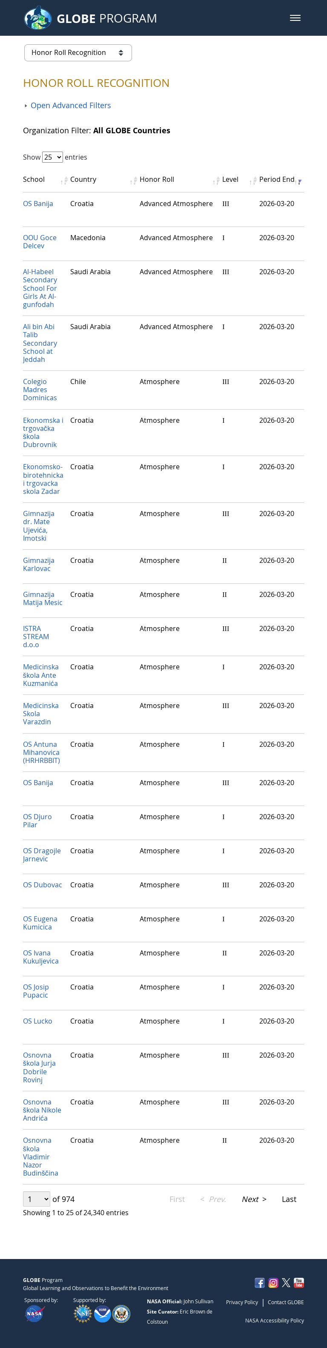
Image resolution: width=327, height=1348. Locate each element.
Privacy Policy (242, 1302)
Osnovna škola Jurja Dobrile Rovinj (39, 1067)
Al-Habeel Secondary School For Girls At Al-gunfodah (40, 288)
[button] (295, 18)
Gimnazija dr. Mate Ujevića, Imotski (38, 526)
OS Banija (38, 203)
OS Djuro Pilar (37, 820)
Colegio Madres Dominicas (40, 389)
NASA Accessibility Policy (274, 1320)
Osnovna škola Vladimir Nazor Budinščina (40, 1157)
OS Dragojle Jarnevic (42, 854)
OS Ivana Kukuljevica (41, 957)
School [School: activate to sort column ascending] (34, 179)
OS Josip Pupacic (36, 991)
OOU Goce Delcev (40, 241)
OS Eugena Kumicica (40, 923)
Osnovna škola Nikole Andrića (42, 1110)
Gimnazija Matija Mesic (43, 598)
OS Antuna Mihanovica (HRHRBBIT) (41, 752)
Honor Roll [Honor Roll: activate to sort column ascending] (157, 179)
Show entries (55, 157)
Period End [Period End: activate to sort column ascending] (277, 179)
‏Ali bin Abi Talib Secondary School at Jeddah (40, 343)
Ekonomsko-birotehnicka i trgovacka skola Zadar (43, 479)
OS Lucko (37, 1021)
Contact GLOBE (286, 1302)
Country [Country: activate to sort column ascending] (83, 179)
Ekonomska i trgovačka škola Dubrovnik (43, 433)
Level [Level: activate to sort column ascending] (230, 179)
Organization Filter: (96, 130)
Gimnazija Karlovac (38, 564)
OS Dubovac (42, 884)
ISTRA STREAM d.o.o (36, 636)
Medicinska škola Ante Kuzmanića (41, 675)
